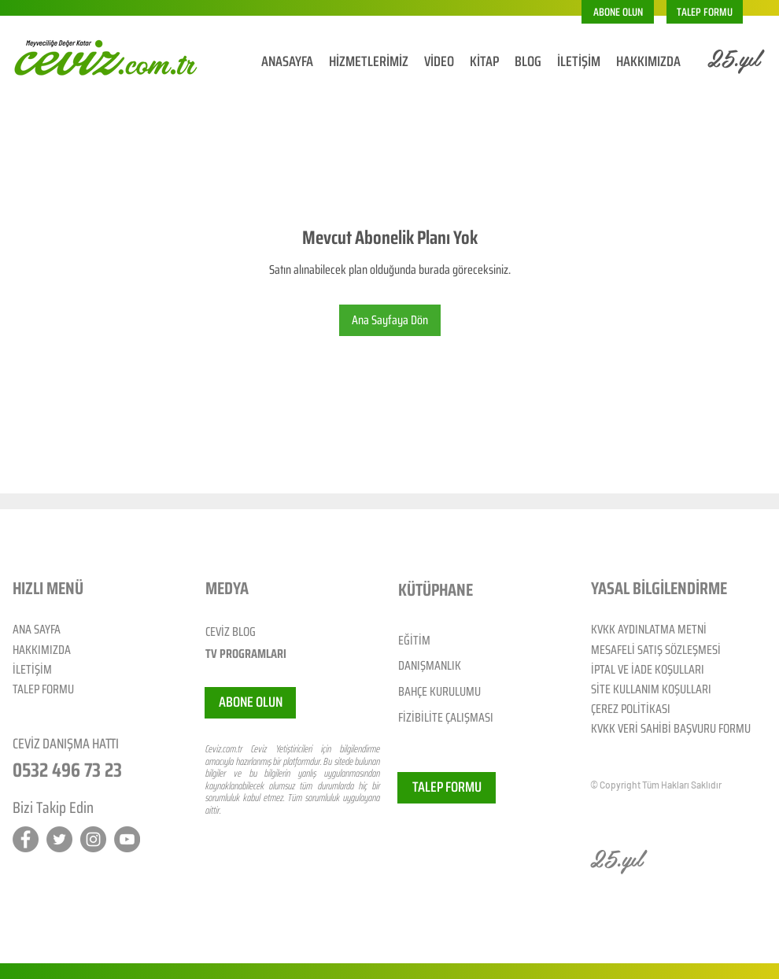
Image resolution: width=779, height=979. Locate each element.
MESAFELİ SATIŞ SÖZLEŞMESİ (656, 649)
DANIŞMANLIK (429, 665)
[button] (617, 12)
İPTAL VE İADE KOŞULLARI (647, 669)
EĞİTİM (414, 640)
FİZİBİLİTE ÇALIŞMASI (445, 717)
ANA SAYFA (37, 629)
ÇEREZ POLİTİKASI (630, 709)
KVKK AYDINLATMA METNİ (649, 629)
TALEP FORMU (43, 689)
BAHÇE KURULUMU (439, 691)
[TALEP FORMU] (704, 12)
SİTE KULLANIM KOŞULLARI (651, 689)
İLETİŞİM (32, 669)
